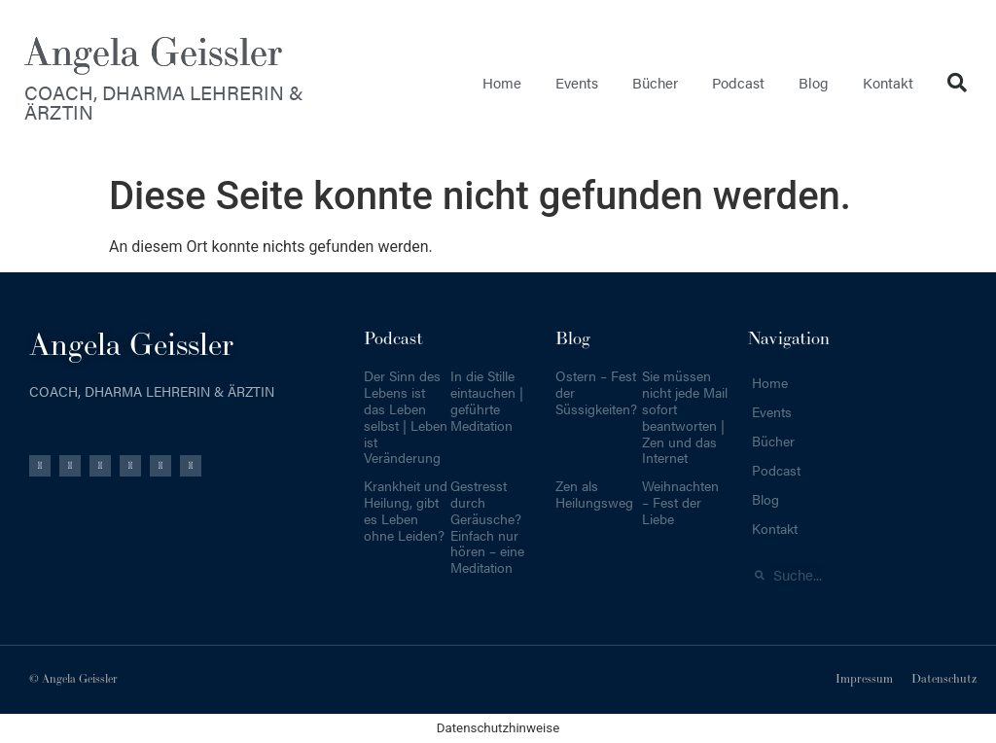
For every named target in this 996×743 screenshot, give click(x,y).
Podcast (738, 82)
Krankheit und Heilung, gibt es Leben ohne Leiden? (405, 510)
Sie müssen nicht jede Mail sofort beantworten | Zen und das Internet (685, 416)
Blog (814, 82)
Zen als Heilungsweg (594, 494)
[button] (957, 82)
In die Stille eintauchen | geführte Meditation (486, 400)
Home (501, 82)
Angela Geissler (153, 53)
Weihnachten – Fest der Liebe (680, 502)
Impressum (864, 679)
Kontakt (888, 82)
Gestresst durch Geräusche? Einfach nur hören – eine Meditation (487, 526)
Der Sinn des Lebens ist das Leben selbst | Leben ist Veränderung (405, 416)
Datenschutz (944, 679)
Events (576, 82)
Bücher (655, 82)
